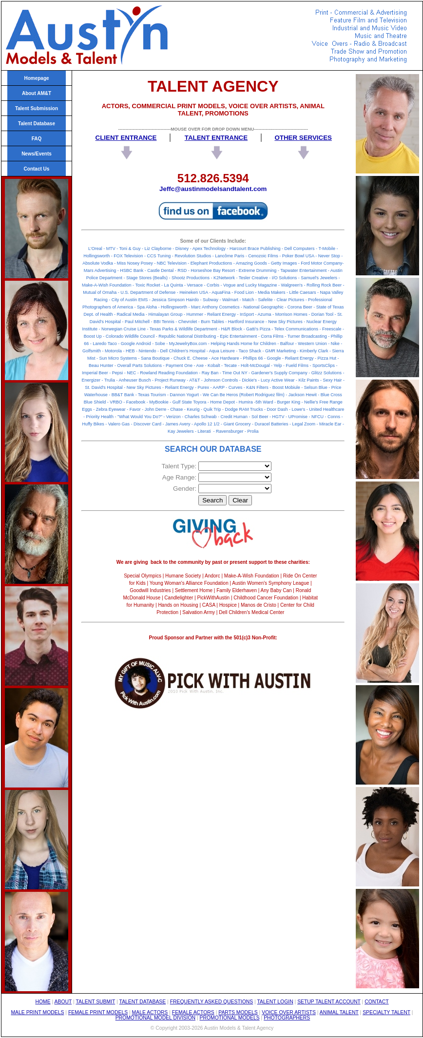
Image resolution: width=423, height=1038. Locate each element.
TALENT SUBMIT (95, 1001)
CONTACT (376, 1001)
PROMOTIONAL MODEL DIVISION (155, 1017)
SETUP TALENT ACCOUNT (329, 1001)
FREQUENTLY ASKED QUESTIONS (211, 1001)
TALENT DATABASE (142, 1001)
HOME (42, 1001)
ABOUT (63, 1001)
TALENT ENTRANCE (216, 137)
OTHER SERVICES (303, 137)
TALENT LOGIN (275, 1001)
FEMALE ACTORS (193, 1012)
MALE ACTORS (150, 1012)
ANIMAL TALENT (339, 1012)
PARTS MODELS (237, 1012)
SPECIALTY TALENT (386, 1012)
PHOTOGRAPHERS (287, 1017)
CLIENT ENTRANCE (126, 137)
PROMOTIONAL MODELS (230, 1017)
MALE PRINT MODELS (37, 1012)
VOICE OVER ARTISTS (289, 1012)
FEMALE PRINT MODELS (98, 1012)
